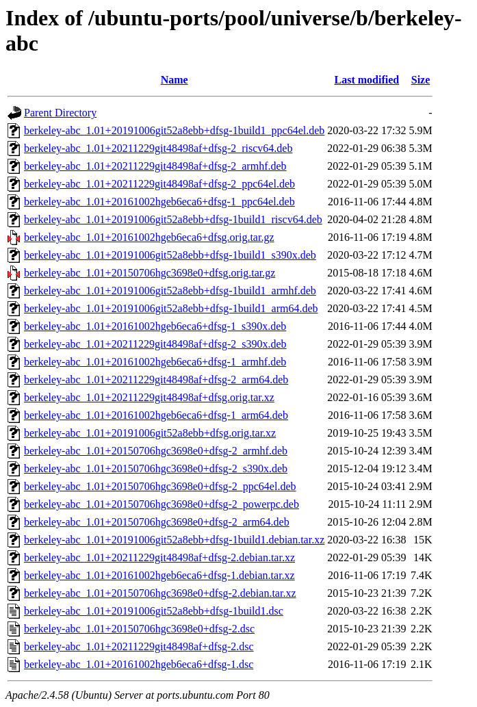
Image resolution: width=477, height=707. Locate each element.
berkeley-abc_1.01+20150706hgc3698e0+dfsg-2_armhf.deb (155, 451)
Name (174, 80)
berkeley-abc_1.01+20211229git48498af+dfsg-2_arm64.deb (156, 379)
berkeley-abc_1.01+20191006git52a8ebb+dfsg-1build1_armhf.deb (170, 290)
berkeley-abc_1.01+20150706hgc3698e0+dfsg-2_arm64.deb (156, 522)
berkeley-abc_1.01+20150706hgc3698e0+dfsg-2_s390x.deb (155, 468)
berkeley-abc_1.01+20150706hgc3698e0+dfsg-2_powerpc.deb (161, 504)
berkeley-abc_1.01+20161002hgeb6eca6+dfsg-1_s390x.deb (155, 326)
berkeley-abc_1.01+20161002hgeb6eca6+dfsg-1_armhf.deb (155, 362)
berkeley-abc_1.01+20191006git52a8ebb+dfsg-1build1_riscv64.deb (173, 219)
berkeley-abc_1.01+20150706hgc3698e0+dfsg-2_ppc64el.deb (160, 486)
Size (420, 80)
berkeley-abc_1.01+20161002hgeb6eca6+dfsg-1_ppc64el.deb (159, 201)
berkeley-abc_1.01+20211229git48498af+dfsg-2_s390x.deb (155, 344)
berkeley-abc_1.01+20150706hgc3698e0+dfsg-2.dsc (139, 628)
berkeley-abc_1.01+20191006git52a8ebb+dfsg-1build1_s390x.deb (170, 255)
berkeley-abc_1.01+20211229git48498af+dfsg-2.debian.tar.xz (159, 557)
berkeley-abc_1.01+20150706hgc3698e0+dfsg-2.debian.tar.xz (160, 593)
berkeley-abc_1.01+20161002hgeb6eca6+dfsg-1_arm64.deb (156, 415)
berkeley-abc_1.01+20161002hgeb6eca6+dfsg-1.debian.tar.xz (159, 575)
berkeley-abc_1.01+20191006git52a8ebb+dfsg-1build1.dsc (153, 611)
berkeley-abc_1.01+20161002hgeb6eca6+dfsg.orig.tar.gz (149, 237)
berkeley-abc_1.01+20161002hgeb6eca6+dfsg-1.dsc (138, 664)
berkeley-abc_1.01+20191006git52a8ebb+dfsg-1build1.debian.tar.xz (174, 539)
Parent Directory (60, 112)
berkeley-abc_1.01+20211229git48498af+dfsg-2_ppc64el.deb (159, 184)
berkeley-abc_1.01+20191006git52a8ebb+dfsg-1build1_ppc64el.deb (174, 130)
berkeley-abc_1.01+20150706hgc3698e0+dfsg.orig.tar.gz (149, 273)
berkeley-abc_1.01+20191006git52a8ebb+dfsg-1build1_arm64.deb (171, 308)
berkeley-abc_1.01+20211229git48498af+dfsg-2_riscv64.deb (158, 148)
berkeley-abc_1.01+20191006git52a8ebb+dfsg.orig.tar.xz (150, 433)
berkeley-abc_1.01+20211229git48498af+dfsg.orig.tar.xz (149, 397)
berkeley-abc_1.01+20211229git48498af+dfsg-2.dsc (139, 646)
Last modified (367, 80)
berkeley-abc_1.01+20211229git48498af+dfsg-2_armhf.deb (155, 166)
